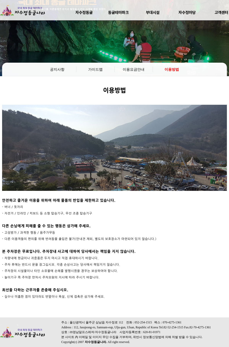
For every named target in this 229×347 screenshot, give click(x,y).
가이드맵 (95, 69)
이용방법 (171, 69)
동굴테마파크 (118, 12)
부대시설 (153, 12)
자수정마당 (187, 12)
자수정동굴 (84, 12)
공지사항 (57, 69)
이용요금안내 (133, 69)
